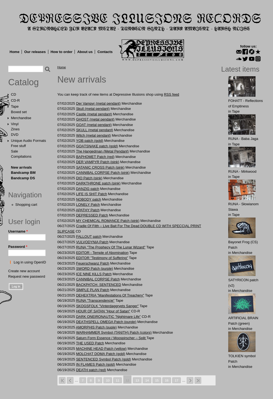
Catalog (23, 82)
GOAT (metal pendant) (94, 125)
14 (147, 380)
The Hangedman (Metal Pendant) (102, 151)
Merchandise (21, 118)
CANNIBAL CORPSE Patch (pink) (103, 173)
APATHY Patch (88, 210)
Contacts (105, 52)
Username (18, 231)
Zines (15, 129)
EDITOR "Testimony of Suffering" (102, 258)
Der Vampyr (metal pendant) (98, 103)
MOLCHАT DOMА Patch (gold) (100, 354)
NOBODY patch (88, 199)
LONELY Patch (88, 205)
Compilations (21, 156)
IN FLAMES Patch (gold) (95, 364)
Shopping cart (26, 205)
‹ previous (70, 380)
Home (14, 52)
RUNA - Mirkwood (242, 171)
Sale (14, 151)
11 (117, 380)
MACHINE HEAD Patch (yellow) (101, 349)
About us (85, 52)
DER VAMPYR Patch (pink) (97, 162)
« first (62, 380)
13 (137, 380)
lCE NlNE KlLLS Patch (94, 274)
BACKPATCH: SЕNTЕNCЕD (98, 285)
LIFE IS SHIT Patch (91, 194)
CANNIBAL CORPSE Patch (98, 279)
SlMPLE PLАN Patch (92, 290)
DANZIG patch (87, 189)
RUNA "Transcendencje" (95, 300)
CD (13, 94)
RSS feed (171, 94)
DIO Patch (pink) (89, 178)
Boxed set (19, 112)
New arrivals (21, 167)
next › (190, 380)
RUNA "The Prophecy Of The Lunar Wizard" (111, 247)
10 (107, 380)
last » (198, 380)
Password (17, 247)
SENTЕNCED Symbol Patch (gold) (103, 359)
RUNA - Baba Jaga (243, 139)
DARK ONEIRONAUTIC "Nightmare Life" (108, 317)
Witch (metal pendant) (93, 135)
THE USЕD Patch (90, 343)
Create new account (24, 271)
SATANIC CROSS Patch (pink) (100, 167)
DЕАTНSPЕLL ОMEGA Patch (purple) (106, 322)
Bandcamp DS (23, 178)
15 (157, 380)
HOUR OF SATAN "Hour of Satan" (103, 311)
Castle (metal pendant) (94, 114)
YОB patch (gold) (89, 141)
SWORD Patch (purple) (94, 268)
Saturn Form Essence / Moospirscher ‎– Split (111, 338)
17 (176, 380)
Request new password (26, 276)
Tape (15, 106)
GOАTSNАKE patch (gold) (97, 146)
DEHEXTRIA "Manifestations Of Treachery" (110, 295)
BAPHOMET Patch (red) (95, 157)
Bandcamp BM (23, 173)
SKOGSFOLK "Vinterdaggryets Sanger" (107, 306)
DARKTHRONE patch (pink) (98, 183)
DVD (14, 135)
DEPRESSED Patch (92, 215)
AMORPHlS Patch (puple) (96, 327)
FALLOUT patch (89, 236)
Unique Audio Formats (28, 141)
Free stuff (18, 146)
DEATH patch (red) (91, 370)
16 (166, 380)
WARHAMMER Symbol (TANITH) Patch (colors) (114, 332)
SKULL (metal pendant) (94, 130)
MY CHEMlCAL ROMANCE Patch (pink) (108, 221)
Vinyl (15, 124)
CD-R (15, 100)
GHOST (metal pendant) (95, 119)
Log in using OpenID (30, 262)
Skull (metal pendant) (93, 109)
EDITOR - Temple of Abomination (102, 253)
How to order (61, 52)
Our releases (35, 52)
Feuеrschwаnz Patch (92, 263)
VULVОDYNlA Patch (92, 242)
